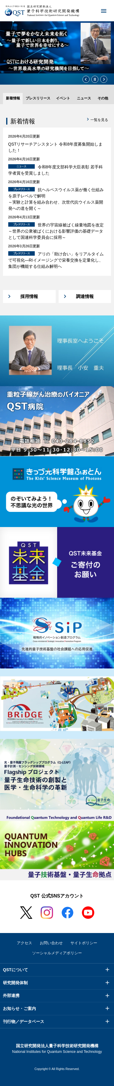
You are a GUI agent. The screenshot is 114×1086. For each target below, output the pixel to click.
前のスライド (86, 79)
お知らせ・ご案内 (19, 1008)
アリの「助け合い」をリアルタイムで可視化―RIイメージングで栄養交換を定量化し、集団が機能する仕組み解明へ (56, 260)
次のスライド (103, 79)
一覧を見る (99, 120)
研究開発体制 (15, 982)
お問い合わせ (51, 943)
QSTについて (15, 969)
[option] (57, 47)
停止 (94, 79)
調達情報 (85, 296)
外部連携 (11, 995)
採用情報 (29, 296)
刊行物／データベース (23, 1021)
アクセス (24, 943)
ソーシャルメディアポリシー (57, 953)
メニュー (99, 10)
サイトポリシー (83, 943)
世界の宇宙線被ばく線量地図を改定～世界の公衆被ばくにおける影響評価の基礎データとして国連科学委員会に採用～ (56, 231)
